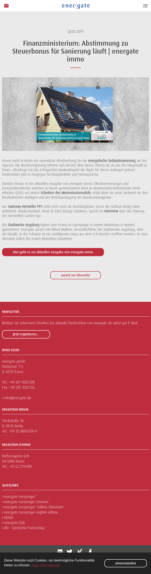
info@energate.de (17, 397)
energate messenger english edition (31, 512)
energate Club (14, 522)
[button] (6, 6)
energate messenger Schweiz (26, 501)
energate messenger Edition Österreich (33, 507)
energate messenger (20, 496)
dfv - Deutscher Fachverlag (24, 527)
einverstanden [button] (125, 563)
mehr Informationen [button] (45, 565)
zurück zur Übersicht (75, 275)
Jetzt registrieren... (26, 334)
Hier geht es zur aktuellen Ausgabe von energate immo (53, 252)
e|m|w (9, 517)
